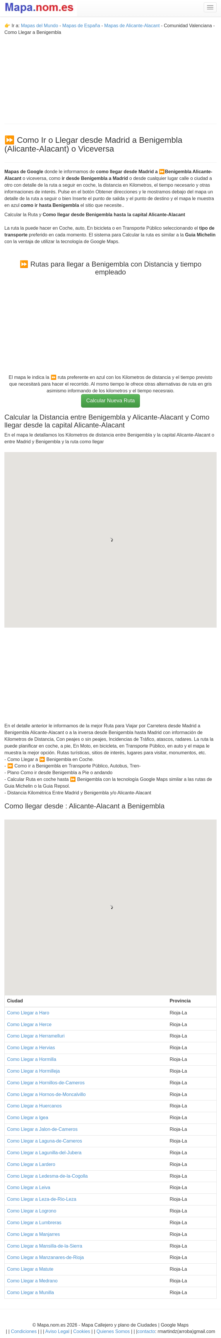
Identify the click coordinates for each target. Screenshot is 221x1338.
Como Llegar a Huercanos (34, 1105)
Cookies (82, 1331)
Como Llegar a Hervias (31, 1047)
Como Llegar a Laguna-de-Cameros (44, 1140)
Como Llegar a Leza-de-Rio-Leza (41, 1199)
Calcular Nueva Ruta (110, 400)
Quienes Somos (113, 1331)
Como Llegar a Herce (29, 1024)
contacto (146, 1331)
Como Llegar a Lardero (31, 1164)
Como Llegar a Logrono (31, 1210)
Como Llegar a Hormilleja (33, 1071)
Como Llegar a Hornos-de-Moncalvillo (46, 1094)
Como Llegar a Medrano (32, 1280)
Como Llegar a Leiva (28, 1187)
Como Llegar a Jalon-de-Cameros (42, 1129)
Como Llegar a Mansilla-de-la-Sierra (44, 1245)
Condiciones (24, 1331)
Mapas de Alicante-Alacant (132, 25)
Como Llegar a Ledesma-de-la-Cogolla (47, 1176)
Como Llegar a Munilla (30, 1292)
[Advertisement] (110, 77)
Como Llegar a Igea (27, 1117)
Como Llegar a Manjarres (33, 1234)
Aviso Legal (57, 1331)
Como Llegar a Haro (28, 1012)
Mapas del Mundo (39, 25)
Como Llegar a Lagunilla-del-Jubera (44, 1152)
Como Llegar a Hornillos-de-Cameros (46, 1082)
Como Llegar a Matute (30, 1269)
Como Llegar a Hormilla (31, 1059)
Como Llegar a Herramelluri (36, 1035)
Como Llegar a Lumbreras (34, 1222)
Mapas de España (81, 25)
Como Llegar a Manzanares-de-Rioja (45, 1257)
